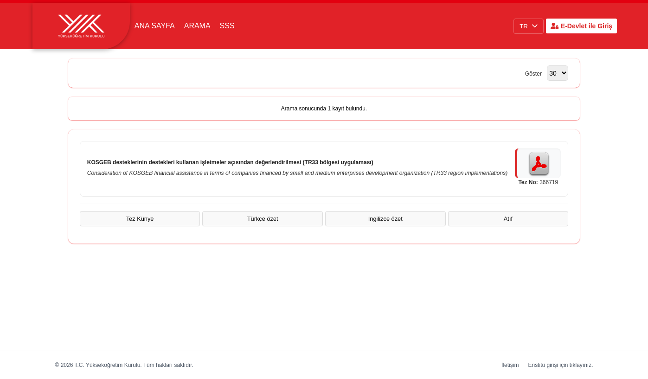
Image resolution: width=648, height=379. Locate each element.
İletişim (510, 365)
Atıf (508, 218)
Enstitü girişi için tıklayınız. (560, 365)
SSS (227, 26)
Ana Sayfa (155, 26)
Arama (197, 26)
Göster (534, 74)
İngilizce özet (385, 218)
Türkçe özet (262, 218)
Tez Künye (140, 218)
